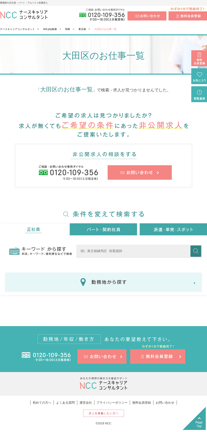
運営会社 (85, 402)
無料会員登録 (141, 402)
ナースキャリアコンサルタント (17, 29)
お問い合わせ (165, 402)
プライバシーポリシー (112, 402)
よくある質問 (65, 402)
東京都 (82, 29)
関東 (67, 29)
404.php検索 (50, 29)
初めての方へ (42, 402)
